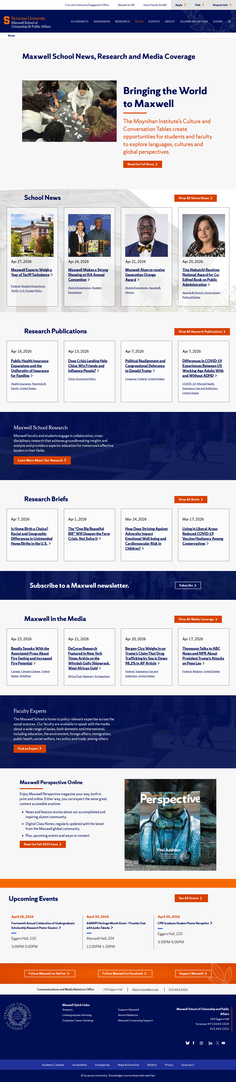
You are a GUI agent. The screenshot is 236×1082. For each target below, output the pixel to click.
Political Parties (191, 297)
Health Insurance (21, 384)
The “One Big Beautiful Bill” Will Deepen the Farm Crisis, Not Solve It (89, 533)
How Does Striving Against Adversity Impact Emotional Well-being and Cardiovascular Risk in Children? (146, 538)
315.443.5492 (178, 989)
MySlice (152, 1065)
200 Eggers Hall (219, 1019)
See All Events (190, 898)
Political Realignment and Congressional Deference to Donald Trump (145, 366)
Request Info (220, 5)
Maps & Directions (128, 1065)
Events (154, 21)
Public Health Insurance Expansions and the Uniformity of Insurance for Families (30, 368)
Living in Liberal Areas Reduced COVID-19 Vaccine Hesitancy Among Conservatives (202, 536)
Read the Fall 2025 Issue (42, 844)
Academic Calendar (53, 1065)
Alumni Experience (79, 288)
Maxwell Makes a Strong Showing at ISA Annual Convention (88, 274)
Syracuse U (187, 1065)
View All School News (196, 198)
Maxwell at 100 (126, 5)
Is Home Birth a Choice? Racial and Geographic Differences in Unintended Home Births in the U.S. (31, 536)
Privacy (169, 1065)
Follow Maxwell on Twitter (49, 973)
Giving (218, 21)
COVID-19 (189, 384)
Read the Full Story (143, 164)
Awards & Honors (192, 292)
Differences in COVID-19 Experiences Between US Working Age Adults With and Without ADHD (203, 368)
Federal (15, 286)
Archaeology (102, 676)
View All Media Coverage (198, 619)
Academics (79, 21)
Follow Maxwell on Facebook (124, 973)
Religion (197, 671)
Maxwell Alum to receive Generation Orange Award (145, 274)
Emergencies (102, 1065)
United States (28, 388)
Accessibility (79, 1065)
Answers (67, 1009)
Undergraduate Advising (77, 1015)
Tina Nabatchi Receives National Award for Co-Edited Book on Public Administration (201, 277)
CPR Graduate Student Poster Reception (185, 923)
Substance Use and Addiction (199, 388)
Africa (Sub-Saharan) (80, 676)
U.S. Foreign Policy (31, 291)
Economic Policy (86, 379)
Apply (179, 5)
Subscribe (188, 585)
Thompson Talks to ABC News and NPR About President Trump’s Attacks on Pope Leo (203, 656)
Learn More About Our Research (42, 460)
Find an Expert (30, 748)
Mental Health (205, 384)
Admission (102, 21)
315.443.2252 (219, 1029)
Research (122, 21)
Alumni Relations (194, 21)
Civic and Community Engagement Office (87, 5)
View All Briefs (191, 499)
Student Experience (33, 286)
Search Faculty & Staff (155, 5)
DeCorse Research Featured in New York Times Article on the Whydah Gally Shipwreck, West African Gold (89, 658)
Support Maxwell (193, 973)
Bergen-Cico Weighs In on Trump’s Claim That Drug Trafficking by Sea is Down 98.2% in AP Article (146, 656)
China (71, 379)
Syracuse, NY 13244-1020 (212, 1024)
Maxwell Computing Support (135, 1020)
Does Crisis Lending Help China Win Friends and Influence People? (87, 366)
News (139, 21)
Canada (15, 671)
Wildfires (25, 676)
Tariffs (14, 291)
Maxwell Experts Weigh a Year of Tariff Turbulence (31, 272)
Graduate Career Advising (77, 1020)
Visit (198, 5)
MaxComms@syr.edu (145, 989)
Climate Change (30, 671)
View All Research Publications (202, 331)
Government (212, 292)
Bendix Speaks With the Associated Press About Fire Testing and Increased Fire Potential (31, 656)
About (170, 21)
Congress (131, 379)
